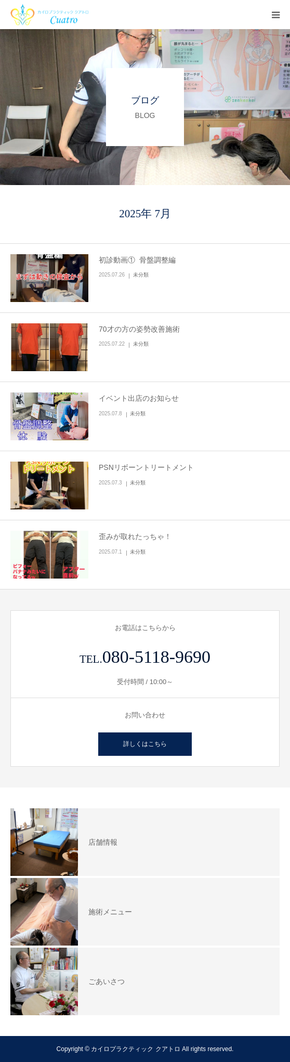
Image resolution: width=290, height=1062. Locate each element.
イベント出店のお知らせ (139, 398)
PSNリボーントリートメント (146, 467)
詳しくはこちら (145, 744)
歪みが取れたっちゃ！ (135, 536)
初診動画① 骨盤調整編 (137, 260)
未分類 (141, 275)
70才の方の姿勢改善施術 (139, 329)
